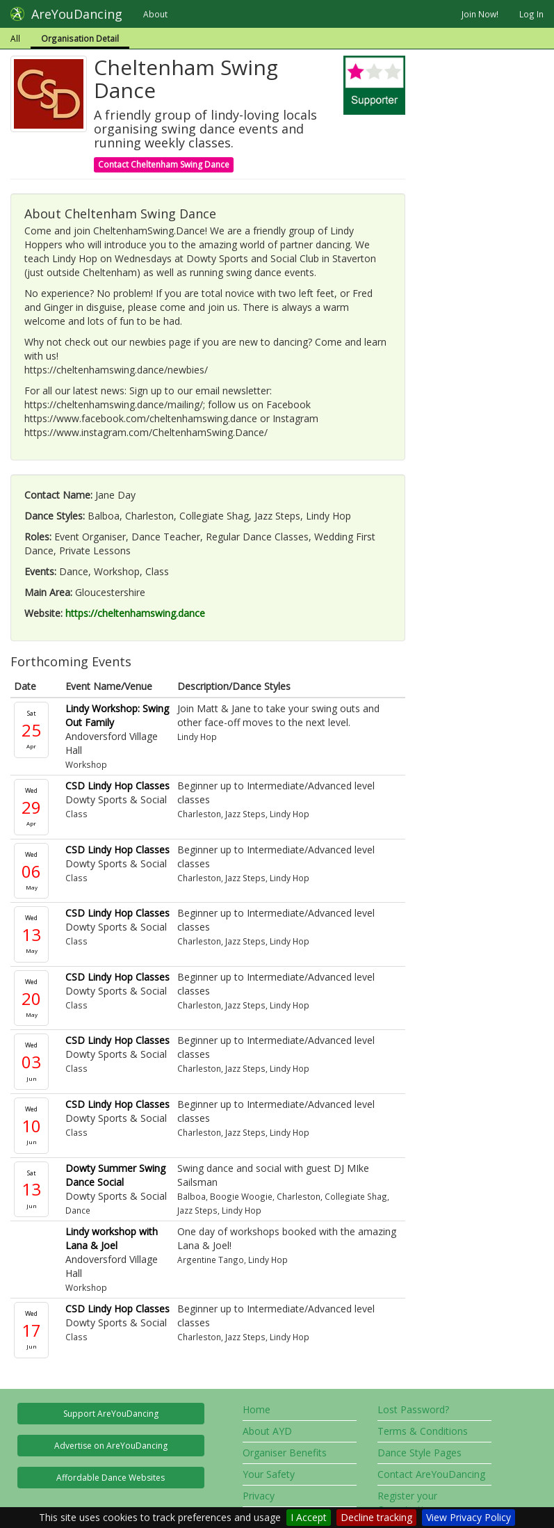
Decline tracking (376, 1517)
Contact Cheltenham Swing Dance (163, 164)
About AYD (267, 1431)
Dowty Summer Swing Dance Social (115, 1175)
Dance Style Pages (419, 1452)
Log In (531, 13)
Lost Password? (413, 1409)
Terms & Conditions (422, 1431)
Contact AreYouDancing (431, 1474)
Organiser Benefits (285, 1452)
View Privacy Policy (468, 1517)
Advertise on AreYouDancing (111, 1445)
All (15, 38)
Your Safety (269, 1474)
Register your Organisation (407, 1502)
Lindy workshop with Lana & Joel (111, 1238)
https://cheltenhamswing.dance (135, 613)
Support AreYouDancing (110, 1414)
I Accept (309, 1517)
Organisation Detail (80, 38)
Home (256, 1409)
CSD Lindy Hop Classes (117, 785)
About (155, 13)
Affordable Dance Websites (110, 1477)
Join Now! (480, 13)
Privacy (259, 1495)
